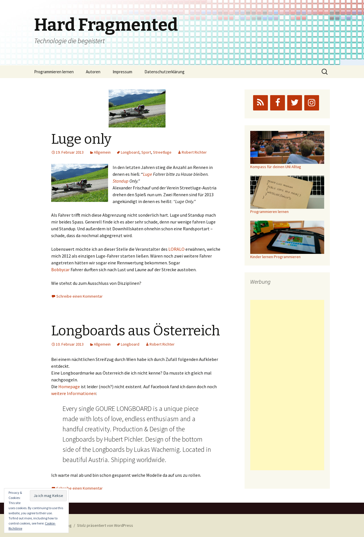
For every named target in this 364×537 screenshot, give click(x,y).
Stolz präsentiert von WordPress (105, 525)
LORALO (176, 249)
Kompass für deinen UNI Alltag (275, 166)
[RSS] (260, 102)
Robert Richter (194, 152)
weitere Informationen (73, 393)
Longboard (130, 152)
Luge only (81, 139)
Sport (146, 152)
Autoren (93, 71)
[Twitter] (294, 102)
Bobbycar (60, 269)
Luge (147, 174)
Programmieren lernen (54, 71)
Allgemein (102, 152)
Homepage (69, 386)
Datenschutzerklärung (164, 71)
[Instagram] (311, 102)
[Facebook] (277, 102)
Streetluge (162, 152)
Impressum (122, 71)
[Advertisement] (287, 385)
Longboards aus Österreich (135, 331)
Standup (121, 181)
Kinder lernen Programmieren (275, 256)
